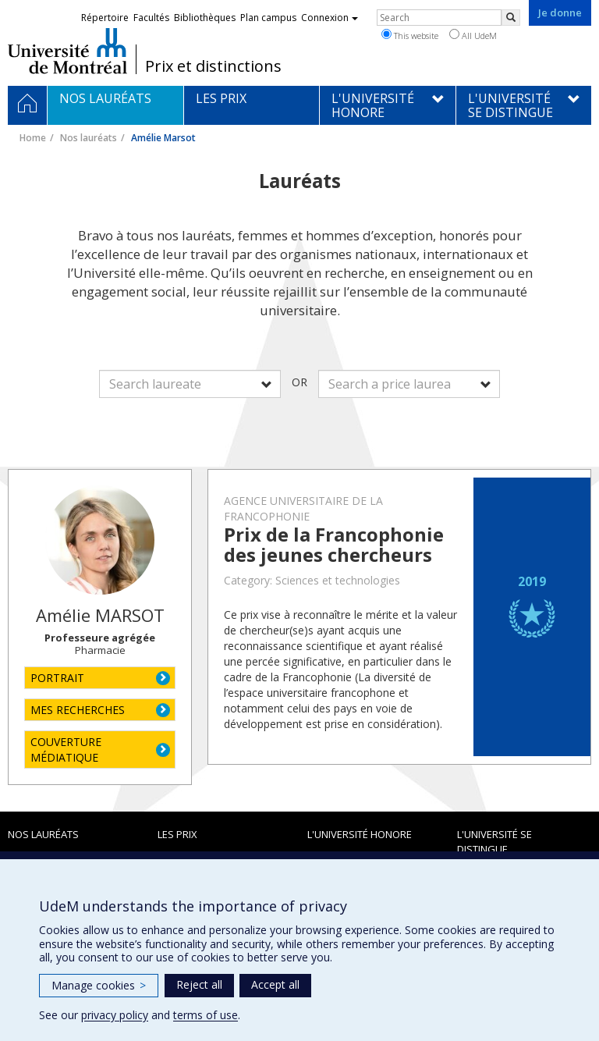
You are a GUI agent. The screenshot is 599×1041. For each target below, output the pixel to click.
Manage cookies (98, 985)
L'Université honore (359, 834)
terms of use (205, 1014)
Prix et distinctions (213, 66)
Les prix (177, 834)
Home (32, 137)
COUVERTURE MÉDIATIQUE (65, 749)
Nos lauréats (88, 137)
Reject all (199, 984)
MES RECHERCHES (77, 709)
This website (409, 35)
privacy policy (114, 1014)
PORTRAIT (57, 677)
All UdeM (473, 35)
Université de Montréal (67, 50)
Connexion (329, 17)
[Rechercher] (511, 17)
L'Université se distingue (494, 841)
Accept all (275, 984)
